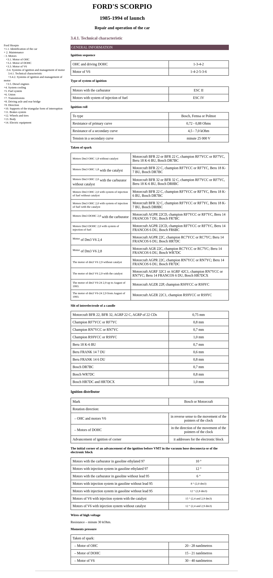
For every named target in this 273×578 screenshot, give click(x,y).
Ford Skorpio (11, 45)
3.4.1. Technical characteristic (25, 73)
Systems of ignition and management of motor (38, 70)
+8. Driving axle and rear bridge (22, 101)
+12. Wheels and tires (16, 115)
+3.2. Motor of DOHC (19, 62)
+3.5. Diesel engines (17, 84)
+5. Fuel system (13, 91)
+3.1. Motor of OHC (17, 59)
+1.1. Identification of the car (20, 48)
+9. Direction (11, 105)
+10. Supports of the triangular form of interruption (33, 108)
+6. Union (9, 94)
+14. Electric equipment (17, 122)
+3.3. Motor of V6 (16, 66)
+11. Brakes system (15, 112)
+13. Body (10, 119)
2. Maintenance (15, 52)
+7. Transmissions (14, 98)
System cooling (17, 87)
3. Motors (11, 55)
